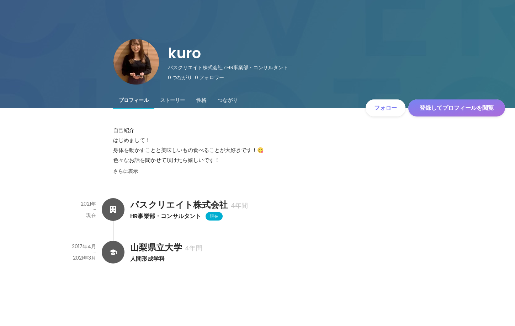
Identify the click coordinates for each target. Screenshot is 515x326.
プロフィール (134, 100)
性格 (201, 100)
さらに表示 (125, 171)
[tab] (133, 100)
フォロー (385, 108)
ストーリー (172, 100)
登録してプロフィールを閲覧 (457, 108)
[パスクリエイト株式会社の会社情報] (113, 209)
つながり (228, 100)
